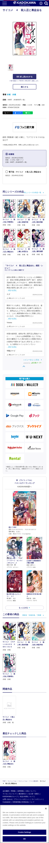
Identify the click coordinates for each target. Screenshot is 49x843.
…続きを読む (12, 290)
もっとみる (23, 608)
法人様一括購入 (33, 794)
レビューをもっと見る (31, 360)
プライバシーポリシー (22, 799)
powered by (33, 363)
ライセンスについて (10, 794)
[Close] (46, 808)
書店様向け (22, 794)
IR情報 (13, 791)
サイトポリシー (36, 799)
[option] (10, 710)
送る (28, 113)
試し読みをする (25, 77)
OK (24, 839)
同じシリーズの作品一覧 (32, 192)
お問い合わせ (7, 799)
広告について (30, 791)
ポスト (9, 113)
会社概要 (6, 791)
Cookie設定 (7, 802)
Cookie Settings (24, 832)
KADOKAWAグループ (10, 796)
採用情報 (20, 791)
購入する (24, 87)
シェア (19, 113)
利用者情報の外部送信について (23, 802)
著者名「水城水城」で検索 (31, 615)
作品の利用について (27, 796)
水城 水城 (11, 94)
